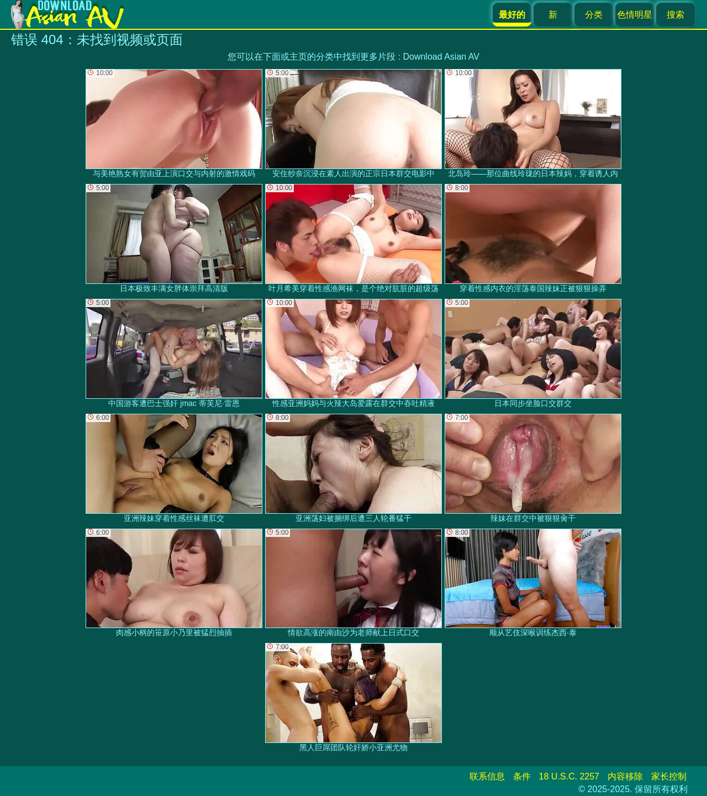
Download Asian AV (441, 56)
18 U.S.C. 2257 (569, 776)
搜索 (675, 14)
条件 (522, 776)
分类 (594, 14)
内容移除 (625, 776)
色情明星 (634, 14)
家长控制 (669, 776)
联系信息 (487, 776)
